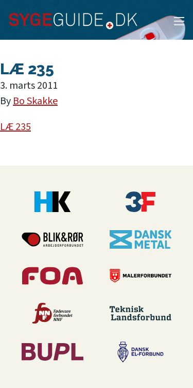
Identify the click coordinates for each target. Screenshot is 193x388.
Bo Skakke (35, 101)
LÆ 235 (15, 127)
